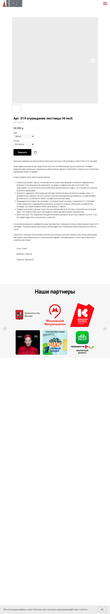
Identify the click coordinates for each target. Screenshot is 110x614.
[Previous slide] (5, 329)
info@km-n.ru (55, 568)
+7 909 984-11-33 (55, 561)
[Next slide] (105, 329)
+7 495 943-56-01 (55, 557)
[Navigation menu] (105, 3)
